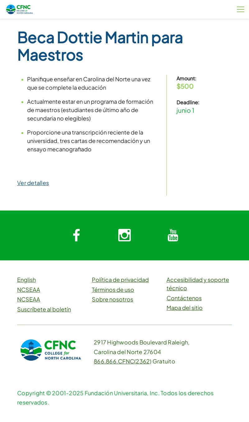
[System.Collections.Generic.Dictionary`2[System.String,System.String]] (76, 235)
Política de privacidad (120, 279)
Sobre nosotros (112, 299)
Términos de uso (113, 289)
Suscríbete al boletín (44, 309)
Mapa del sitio (185, 307)
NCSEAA (28, 289)
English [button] (26, 279)
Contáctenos (184, 297)
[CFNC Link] (19, 8)
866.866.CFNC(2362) (123, 361)
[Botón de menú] (240, 9)
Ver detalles (33, 182)
